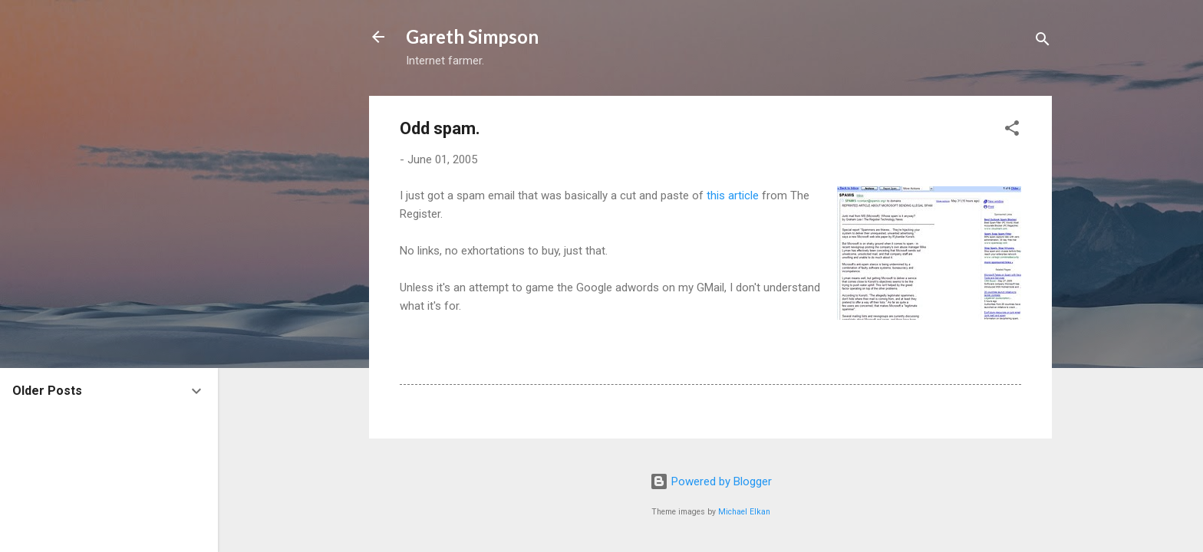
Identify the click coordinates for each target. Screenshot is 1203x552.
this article (733, 195)
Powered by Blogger (711, 481)
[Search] (1042, 41)
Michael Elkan (744, 512)
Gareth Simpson (472, 36)
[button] (1012, 131)
